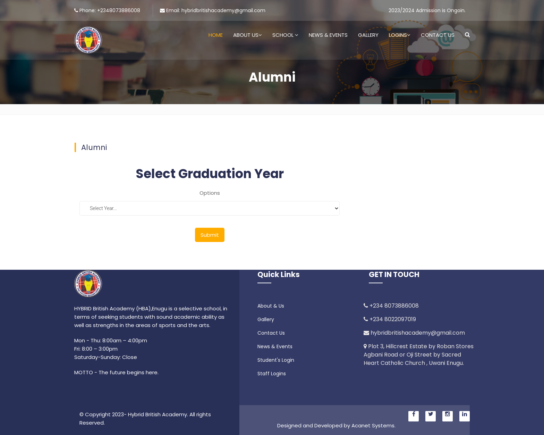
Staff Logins (271, 373)
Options (209, 192)
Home (216, 35)
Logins (399, 35)
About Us (247, 35)
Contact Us (437, 35)
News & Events (328, 35)
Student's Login (275, 360)
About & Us (270, 305)
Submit (210, 235)
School (285, 35)
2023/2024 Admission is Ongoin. (427, 10)
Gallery (368, 35)
